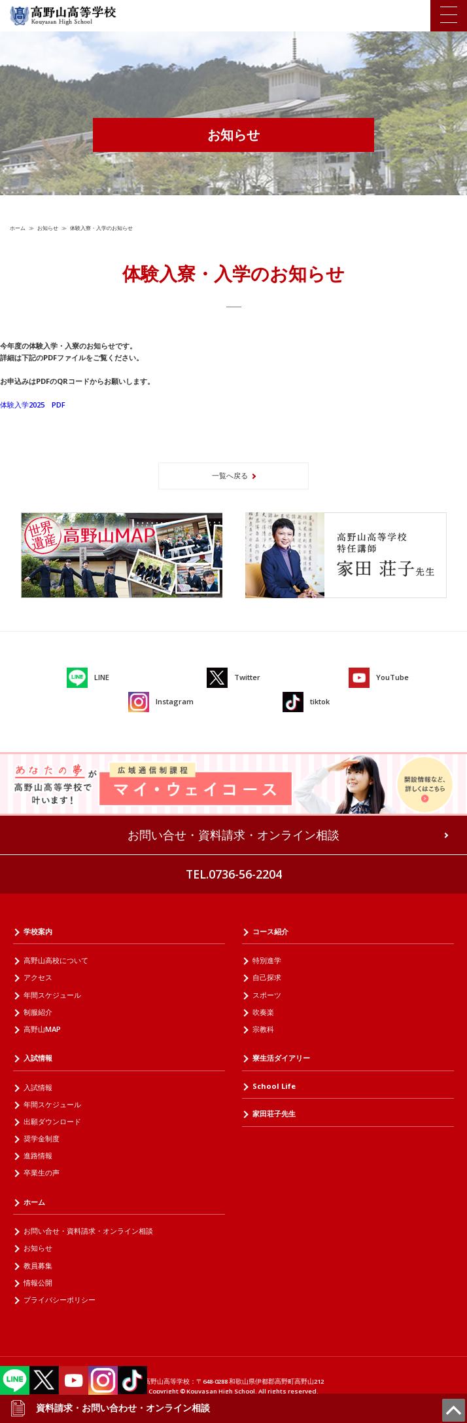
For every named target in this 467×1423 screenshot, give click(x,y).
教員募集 (38, 1265)
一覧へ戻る (230, 475)
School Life (274, 1086)
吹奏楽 (263, 1012)
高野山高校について (56, 960)
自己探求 (266, 977)
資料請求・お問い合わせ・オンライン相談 (110, 1408)
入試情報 (38, 1058)
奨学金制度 (42, 1138)
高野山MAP (42, 1029)
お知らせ (47, 227)
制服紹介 (38, 1012)
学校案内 (38, 931)
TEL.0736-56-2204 (234, 874)
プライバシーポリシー (59, 1299)
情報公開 (38, 1282)
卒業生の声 (42, 1172)
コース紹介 (270, 931)
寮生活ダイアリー (281, 1058)
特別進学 (266, 960)
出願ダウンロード (52, 1121)
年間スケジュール (52, 995)
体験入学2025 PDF (32, 404)
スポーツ (266, 995)
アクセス (38, 977)
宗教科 (263, 1029)
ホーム (18, 227)
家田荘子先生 (274, 1113)
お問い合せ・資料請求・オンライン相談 (233, 835)
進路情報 (38, 1155)
